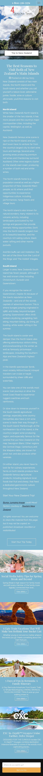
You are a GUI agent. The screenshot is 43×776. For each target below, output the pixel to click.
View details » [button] (21, 591)
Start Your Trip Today (21, 542)
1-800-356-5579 (21, 3)
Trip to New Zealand (21, 53)
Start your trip (21, 770)
